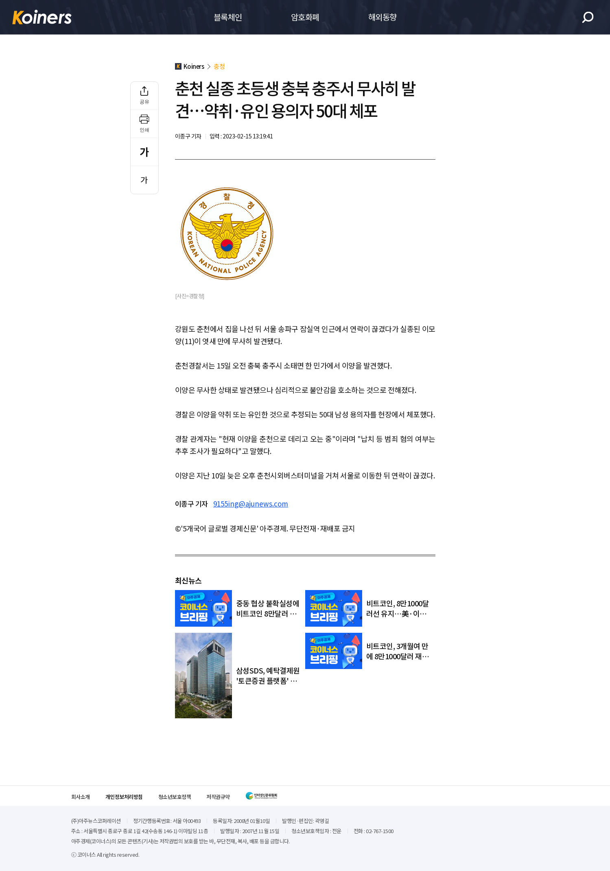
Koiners (42, 17)
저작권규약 (218, 797)
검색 (588, 17)
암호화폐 (305, 17)
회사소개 (80, 797)
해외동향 (382, 17)
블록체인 (228, 17)
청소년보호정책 (174, 797)
